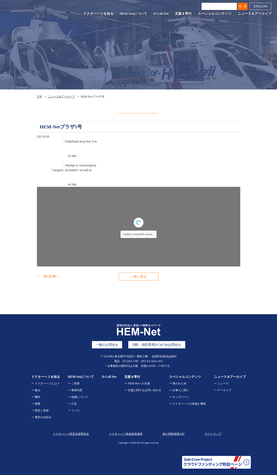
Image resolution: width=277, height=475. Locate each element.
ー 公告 (72, 403)
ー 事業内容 (75, 390)
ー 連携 (36, 403)
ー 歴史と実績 (40, 410)
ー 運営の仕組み (41, 417)
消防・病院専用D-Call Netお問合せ (156, 344)
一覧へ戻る (139, 276)
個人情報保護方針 (173, 433)
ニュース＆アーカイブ (254, 14)
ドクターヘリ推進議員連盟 (125, 433)
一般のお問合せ (107, 344)
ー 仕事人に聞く (179, 390)
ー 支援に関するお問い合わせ (142, 390)
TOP (39, 96)
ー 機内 (36, 397)
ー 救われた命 (178, 383)
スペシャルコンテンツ (215, 14)
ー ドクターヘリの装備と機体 (187, 403)
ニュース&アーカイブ (61, 96)
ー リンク (74, 410)
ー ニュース (221, 383)
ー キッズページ (179, 397)
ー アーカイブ (223, 390)
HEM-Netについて (133, 14)
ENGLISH (260, 6)
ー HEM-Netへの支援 (137, 383)
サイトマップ (213, 433)
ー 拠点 (36, 390)
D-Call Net (161, 14)
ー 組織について (78, 397)
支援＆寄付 (183, 14)
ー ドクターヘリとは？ (45, 383)
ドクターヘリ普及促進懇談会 (71, 433)
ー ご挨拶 (74, 383)
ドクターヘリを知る (98, 14)
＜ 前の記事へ (48, 276)
